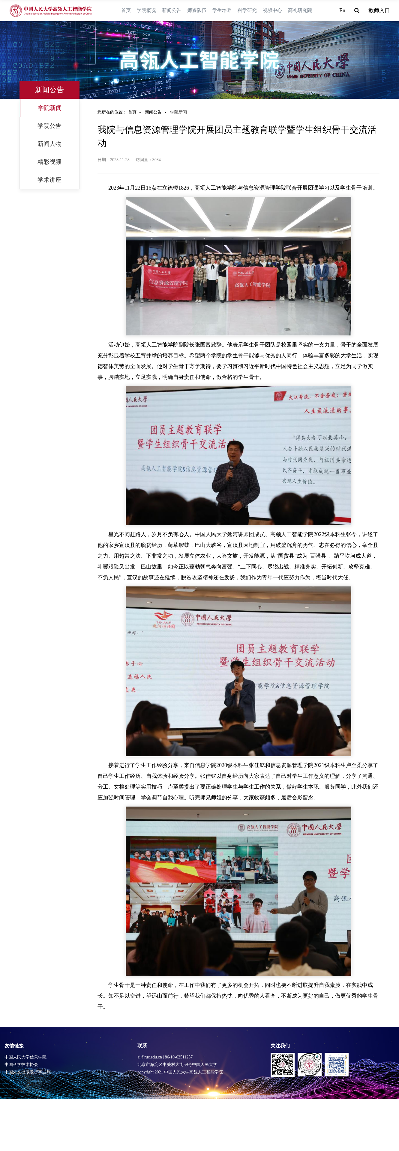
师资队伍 (196, 10)
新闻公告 (171, 10)
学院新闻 (50, 108)
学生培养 (222, 10)
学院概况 (146, 10)
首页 (126, 10)
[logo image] (51, 11)
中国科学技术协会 (21, 1064)
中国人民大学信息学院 (25, 1057)
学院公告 (50, 125)
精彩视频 (50, 161)
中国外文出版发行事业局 (27, 1072)
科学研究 (247, 10)
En (342, 10)
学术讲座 (50, 179)
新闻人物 (50, 143)
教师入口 (379, 10)
